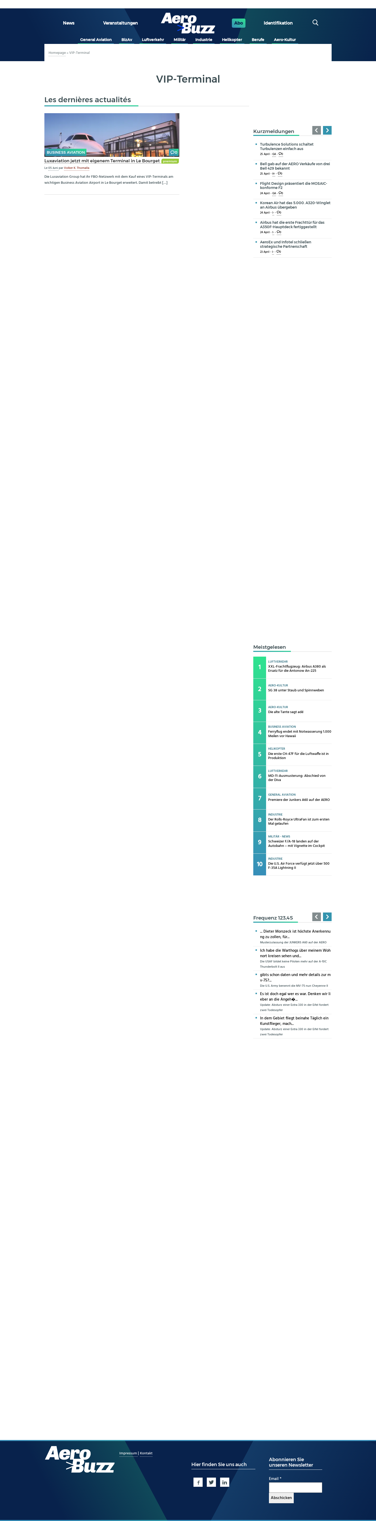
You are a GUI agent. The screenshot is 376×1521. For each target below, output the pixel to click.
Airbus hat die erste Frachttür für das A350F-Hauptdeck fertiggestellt (292, 224)
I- (273, 213)
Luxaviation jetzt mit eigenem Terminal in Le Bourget (102, 160)
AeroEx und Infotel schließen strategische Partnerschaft (285, 244)
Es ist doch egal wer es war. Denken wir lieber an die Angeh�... (295, 997)
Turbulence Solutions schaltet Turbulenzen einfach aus (287, 146)
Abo (238, 23)
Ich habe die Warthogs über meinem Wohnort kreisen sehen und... (295, 953)
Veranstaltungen (120, 23)
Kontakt (146, 1453)
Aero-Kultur (285, 39)
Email (275, 1479)
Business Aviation (66, 152)
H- (273, 174)
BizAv (126, 39)
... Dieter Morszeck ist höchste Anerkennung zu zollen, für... (295, 934)
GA (274, 154)
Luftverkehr (153, 39)
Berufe (258, 39)
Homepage (57, 53)
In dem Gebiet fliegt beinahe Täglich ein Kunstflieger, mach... (294, 1021)
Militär (180, 39)
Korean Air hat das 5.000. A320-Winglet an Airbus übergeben (295, 205)
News (68, 23)
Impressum (128, 1453)
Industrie (203, 39)
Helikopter (232, 39)
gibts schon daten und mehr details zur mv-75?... (295, 978)
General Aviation (96, 39)
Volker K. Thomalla (76, 168)
